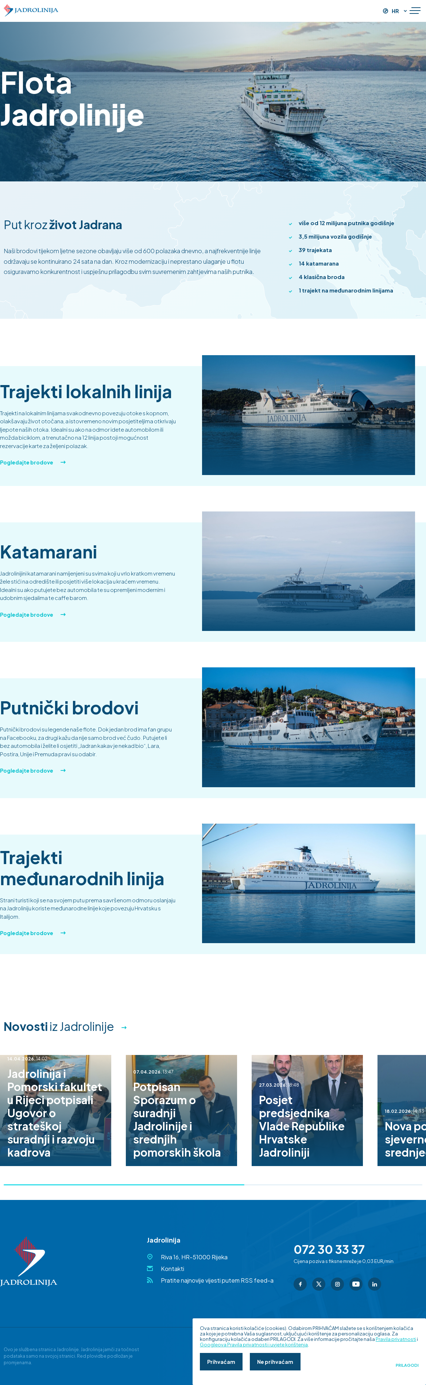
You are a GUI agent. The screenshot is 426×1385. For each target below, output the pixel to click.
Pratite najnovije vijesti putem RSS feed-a (217, 1280)
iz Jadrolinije (59, 1026)
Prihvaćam (221, 1361)
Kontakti (172, 1268)
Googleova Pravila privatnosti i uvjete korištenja (254, 1344)
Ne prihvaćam (275, 1361)
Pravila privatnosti (396, 1339)
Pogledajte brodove (33, 462)
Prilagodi (407, 1365)
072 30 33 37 (329, 1249)
